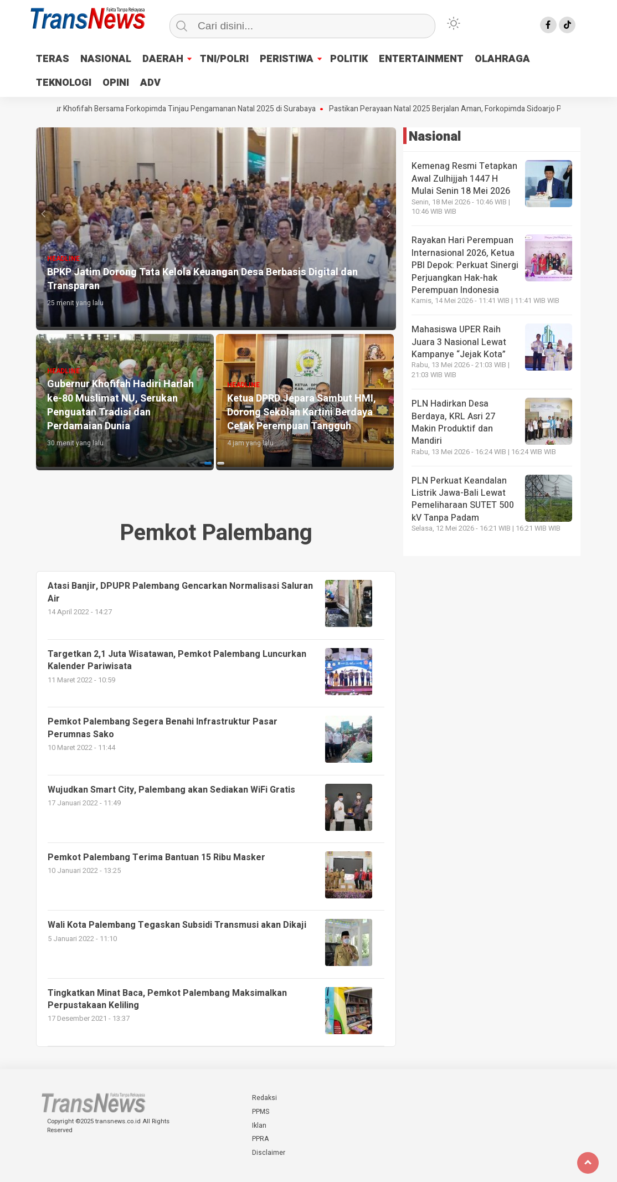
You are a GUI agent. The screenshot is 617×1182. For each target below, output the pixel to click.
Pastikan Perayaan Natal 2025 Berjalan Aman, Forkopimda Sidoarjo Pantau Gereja (476, 109)
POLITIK (349, 59)
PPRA (260, 1139)
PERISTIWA (286, 59)
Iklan (259, 1125)
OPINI (115, 82)
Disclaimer (268, 1153)
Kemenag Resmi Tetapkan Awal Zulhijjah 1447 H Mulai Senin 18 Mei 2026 (464, 179)
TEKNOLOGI (63, 82)
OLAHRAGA (502, 59)
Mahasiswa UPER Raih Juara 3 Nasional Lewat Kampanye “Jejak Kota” (459, 342)
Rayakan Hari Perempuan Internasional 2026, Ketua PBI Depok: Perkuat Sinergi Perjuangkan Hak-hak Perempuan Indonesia (465, 265)
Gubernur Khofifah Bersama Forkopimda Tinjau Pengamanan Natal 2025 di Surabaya (181, 109)
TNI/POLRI (224, 59)
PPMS (260, 1112)
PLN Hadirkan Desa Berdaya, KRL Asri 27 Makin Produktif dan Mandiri (453, 422)
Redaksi (264, 1098)
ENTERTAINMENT (421, 59)
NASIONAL (105, 59)
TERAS (52, 59)
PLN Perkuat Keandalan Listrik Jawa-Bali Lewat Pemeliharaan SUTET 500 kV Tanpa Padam (463, 499)
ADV (150, 82)
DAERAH (162, 59)
